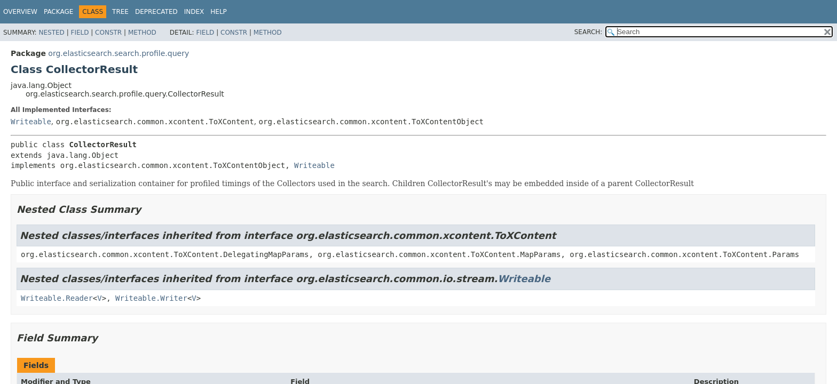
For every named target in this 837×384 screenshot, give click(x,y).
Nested (51, 32)
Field (79, 32)
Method (142, 32)
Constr (108, 32)
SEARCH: (588, 32)
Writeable (31, 121)
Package (58, 11)
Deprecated (156, 11)
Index (194, 11)
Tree (120, 11)
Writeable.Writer (151, 298)
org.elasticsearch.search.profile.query (118, 53)
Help (218, 11)
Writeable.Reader (57, 298)
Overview (20, 11)
